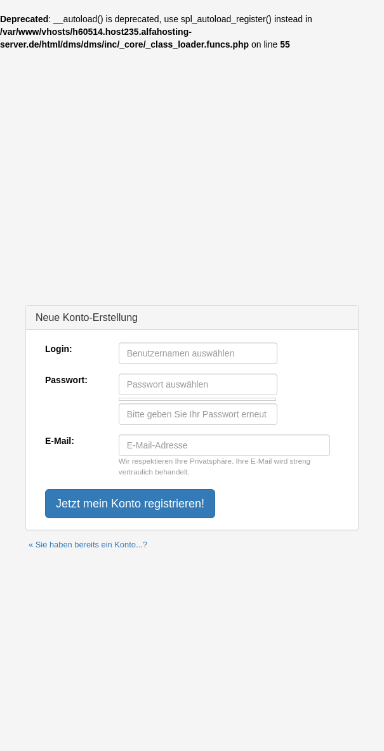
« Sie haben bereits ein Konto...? (88, 544)
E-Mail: (59, 441)
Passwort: (66, 380)
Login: (58, 349)
